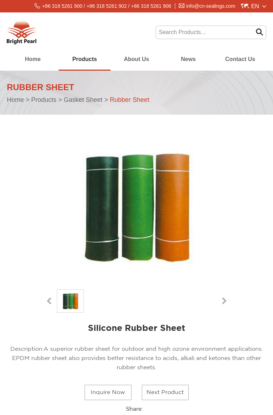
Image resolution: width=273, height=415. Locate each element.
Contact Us (240, 59)
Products (84, 59)
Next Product (165, 392)
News (188, 59)
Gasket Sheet (83, 99)
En (255, 6)
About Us (136, 59)
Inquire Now (108, 392)
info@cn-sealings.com (210, 6)
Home (33, 59)
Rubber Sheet (129, 99)
